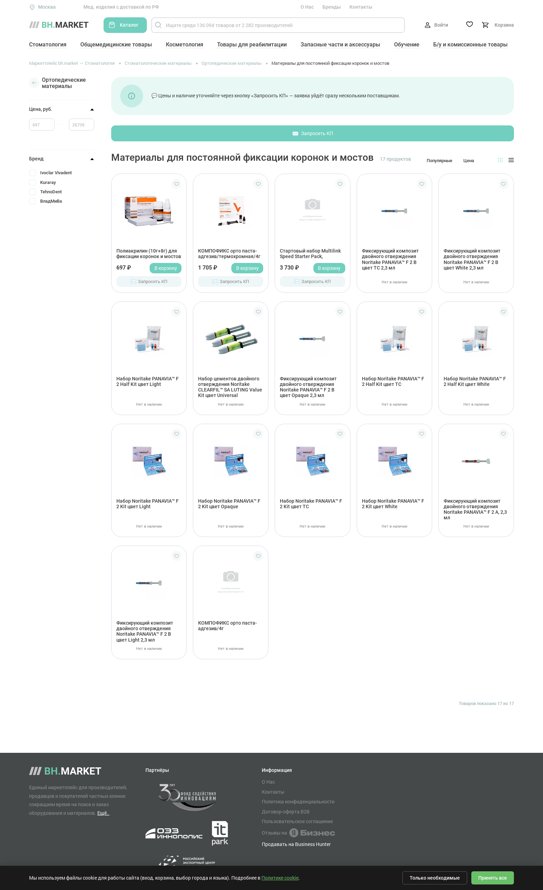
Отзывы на (298, 832)
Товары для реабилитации (252, 44)
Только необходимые (435, 878)
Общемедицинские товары (116, 44)
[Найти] (158, 25)
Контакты (360, 7)
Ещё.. (103, 813)
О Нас (307, 7)
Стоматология (47, 44)
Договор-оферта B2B (286, 811)
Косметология (184, 44)
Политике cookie (280, 877)
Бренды (331, 7)
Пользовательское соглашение (297, 821)
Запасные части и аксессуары (340, 44)
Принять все (492, 878)
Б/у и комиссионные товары (470, 44)
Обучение (406, 44)
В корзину (165, 268)
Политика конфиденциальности (298, 801)
